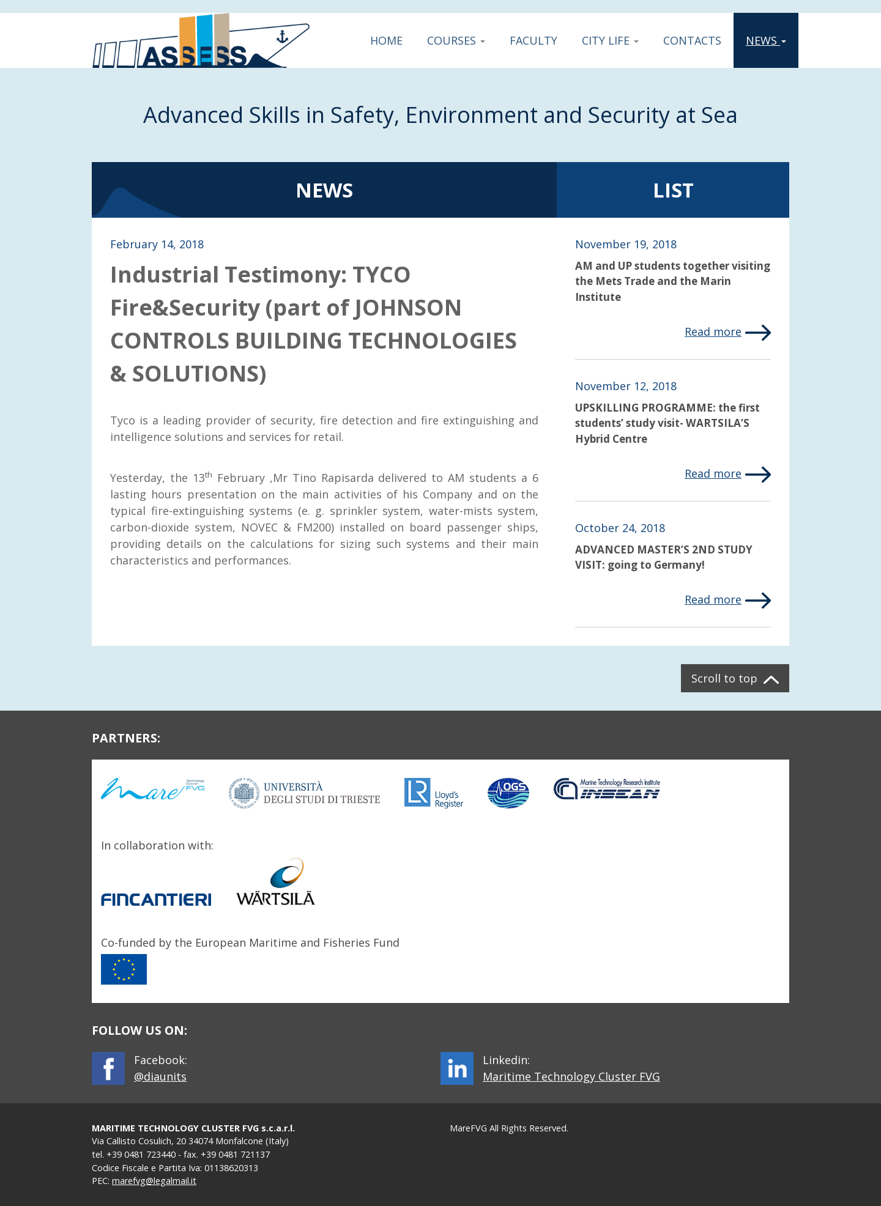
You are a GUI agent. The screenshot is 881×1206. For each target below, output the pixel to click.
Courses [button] (456, 40)
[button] (735, 678)
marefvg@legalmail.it (154, 1180)
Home (386, 40)
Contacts (692, 40)
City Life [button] (610, 40)
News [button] (770, 40)
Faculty (533, 40)
